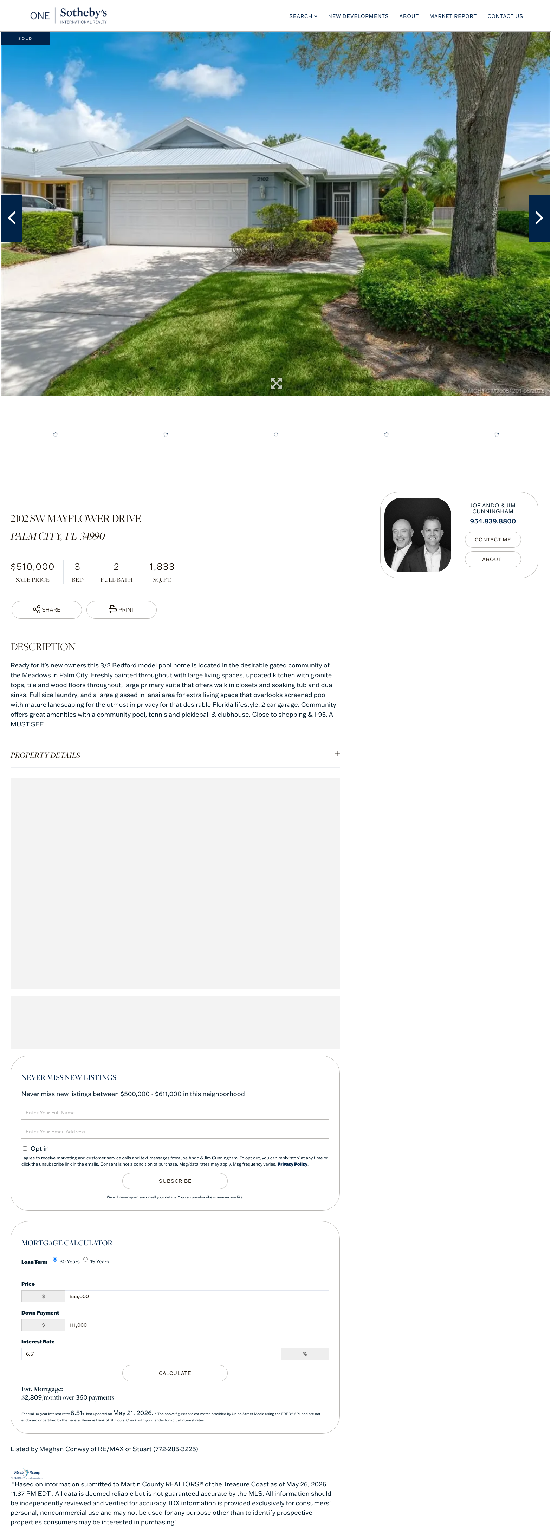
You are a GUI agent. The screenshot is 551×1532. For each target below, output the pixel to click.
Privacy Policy (293, 1164)
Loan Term (34, 1261)
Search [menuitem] (300, 16)
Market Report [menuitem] (453, 16)
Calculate (175, 1373)
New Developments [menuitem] (358, 16)
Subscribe (175, 1181)
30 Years (66, 1261)
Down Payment (40, 1312)
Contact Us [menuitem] (505, 16)
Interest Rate (38, 1341)
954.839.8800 (493, 520)
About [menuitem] (409, 16)
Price (28, 1283)
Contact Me (493, 539)
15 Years (96, 1261)
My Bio (493, 559)
